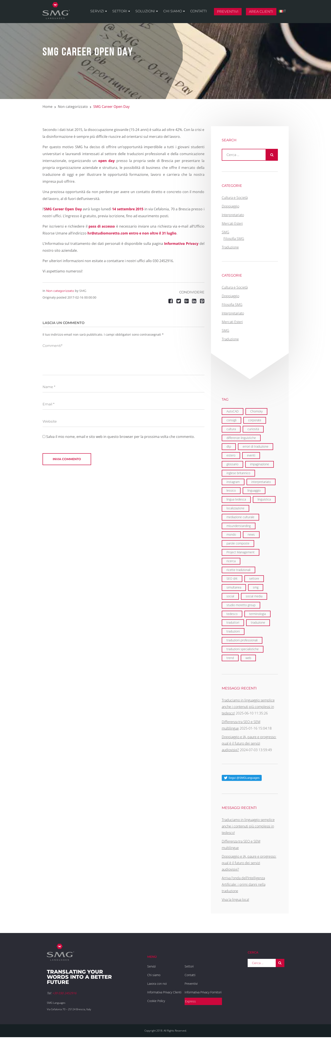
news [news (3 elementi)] (251, 534)
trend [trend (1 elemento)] (230, 658)
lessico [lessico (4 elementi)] (231, 490)
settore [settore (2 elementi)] (254, 578)
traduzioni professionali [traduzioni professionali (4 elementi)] (242, 640)
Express (190, 1001)
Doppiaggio (230, 206)
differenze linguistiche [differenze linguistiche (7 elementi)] (241, 438)
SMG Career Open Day (63, 209)
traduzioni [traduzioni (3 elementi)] (233, 631)
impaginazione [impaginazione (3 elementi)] (259, 464)
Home (47, 106)
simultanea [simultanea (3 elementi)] (233, 587)
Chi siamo (172, 11)
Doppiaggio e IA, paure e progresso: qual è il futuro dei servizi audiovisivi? (249, 743)
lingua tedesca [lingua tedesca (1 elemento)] (236, 499)
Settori (119, 11)
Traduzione (230, 247)
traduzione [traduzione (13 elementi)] (258, 622)
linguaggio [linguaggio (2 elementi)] (254, 490)
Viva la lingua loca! (235, 899)
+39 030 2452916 (64, 993)
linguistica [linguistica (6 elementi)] (264, 499)
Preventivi (227, 11)
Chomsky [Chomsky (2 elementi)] (256, 411)
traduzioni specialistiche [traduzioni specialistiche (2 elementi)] (242, 649)
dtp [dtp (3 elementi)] (228, 446)
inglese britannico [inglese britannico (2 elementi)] (238, 473)
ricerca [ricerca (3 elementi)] (231, 561)
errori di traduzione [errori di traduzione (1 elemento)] (255, 446)
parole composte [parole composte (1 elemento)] (237, 543)
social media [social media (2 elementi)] (254, 596)
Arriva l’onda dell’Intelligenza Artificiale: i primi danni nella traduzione (243, 884)
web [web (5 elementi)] (248, 658)
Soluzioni (145, 11)
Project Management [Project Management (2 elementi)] (240, 552)
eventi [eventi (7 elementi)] (251, 455)
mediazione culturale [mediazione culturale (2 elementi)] (240, 517)
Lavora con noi (157, 984)
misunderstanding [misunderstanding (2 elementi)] (238, 526)
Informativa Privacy (181, 243)
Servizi (97, 11)
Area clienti (261, 11)
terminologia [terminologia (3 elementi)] (257, 614)
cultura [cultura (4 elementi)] (231, 429)
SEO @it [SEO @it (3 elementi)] (232, 578)
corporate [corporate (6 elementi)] (254, 420)
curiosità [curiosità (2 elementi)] (253, 429)
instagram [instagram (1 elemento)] (233, 482)
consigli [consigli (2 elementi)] (231, 420)
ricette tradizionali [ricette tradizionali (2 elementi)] (238, 570)
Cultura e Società (235, 197)
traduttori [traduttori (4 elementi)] (232, 622)
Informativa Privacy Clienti (164, 992)
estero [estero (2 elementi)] (230, 455)
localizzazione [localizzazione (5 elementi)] (235, 508)
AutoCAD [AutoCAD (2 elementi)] (232, 411)
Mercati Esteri (232, 223)
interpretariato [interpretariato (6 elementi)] (261, 482)
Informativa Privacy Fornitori (203, 992)
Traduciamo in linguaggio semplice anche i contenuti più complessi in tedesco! (248, 707)
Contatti (198, 11)
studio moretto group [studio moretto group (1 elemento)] (240, 605)
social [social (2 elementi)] (230, 596)
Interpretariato (233, 214)
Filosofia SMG (233, 238)
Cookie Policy (156, 1001)
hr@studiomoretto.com (107, 233)
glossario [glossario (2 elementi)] (232, 464)
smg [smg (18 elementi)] (255, 587)
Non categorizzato (73, 106)
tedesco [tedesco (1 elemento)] (232, 614)
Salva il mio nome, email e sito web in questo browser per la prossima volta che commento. (120, 436)
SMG (82, 291)
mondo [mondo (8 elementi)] (231, 534)
